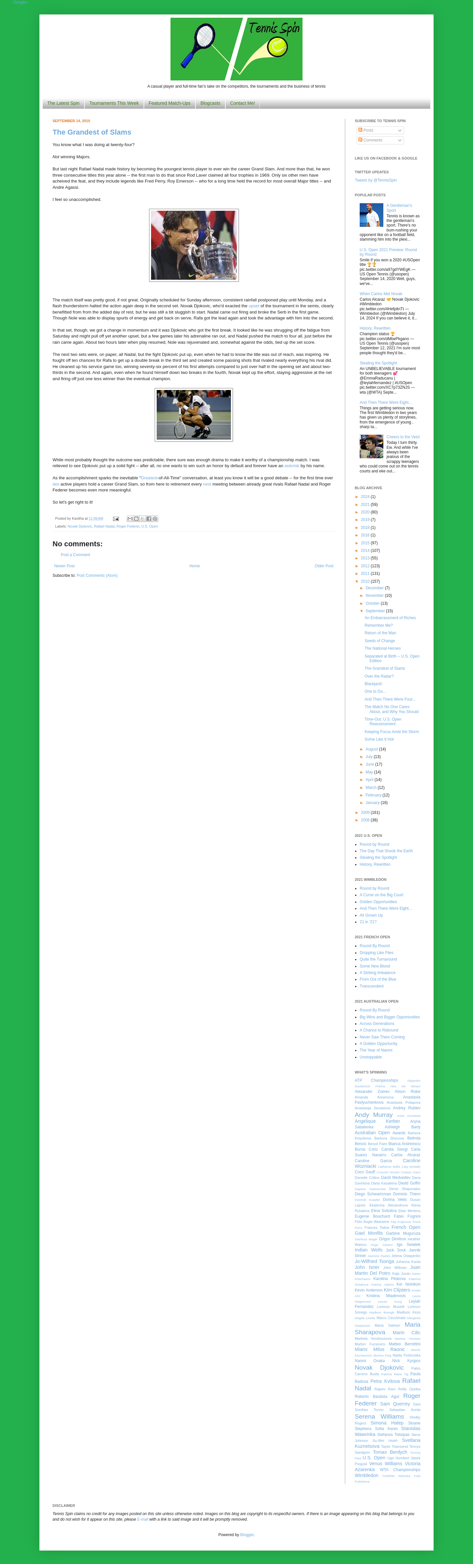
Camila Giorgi (394, 1149)
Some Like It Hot (379, 739)
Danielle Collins (367, 1178)
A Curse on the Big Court (381, 895)
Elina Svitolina (383, 1210)
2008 (366, 820)
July (370, 756)
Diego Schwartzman (373, 1194)
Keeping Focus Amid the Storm (392, 731)
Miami (361, 1349)
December (375, 588)
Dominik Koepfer (367, 1200)
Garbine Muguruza (403, 1233)
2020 (366, 512)
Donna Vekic (395, 1199)
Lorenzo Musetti (391, 1307)
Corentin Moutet (387, 1172)
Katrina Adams (382, 1284)
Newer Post (64, 566)
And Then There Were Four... (390, 699)
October (373, 603)
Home (195, 566)
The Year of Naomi (376, 1050)
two (56, 484)
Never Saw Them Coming (382, 1037)
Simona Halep (387, 1422)
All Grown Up (371, 915)
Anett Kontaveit (408, 1116)
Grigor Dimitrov (392, 1239)
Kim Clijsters (397, 1289)
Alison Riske (407, 1091)
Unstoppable (371, 1057)
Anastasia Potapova (403, 1102)
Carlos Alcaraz (405, 1155)
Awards (399, 1133)
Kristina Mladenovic (386, 1295)
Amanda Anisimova (374, 1097)
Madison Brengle (382, 1312)
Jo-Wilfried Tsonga (374, 1261)
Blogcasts (210, 103)
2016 (366, 535)
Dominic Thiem (406, 1194)
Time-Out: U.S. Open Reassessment (383, 721)
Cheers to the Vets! (403, 437)
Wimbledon (366, 1475)
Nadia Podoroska (406, 1355)
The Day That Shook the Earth (386, 851)
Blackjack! (373, 684)
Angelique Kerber (377, 1121)
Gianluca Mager (366, 1239)
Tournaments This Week (114, 103)
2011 (366, 573)
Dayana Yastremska (370, 1189)
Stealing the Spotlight (378, 363)
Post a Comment (75, 555)
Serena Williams (379, 1416)
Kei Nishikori (408, 1284)
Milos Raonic (389, 1349)
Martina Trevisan (407, 1338)
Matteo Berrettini (404, 1344)
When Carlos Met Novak (381, 294)
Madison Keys (408, 1312)
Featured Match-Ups (170, 103)
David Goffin (409, 1183)
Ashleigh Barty (402, 1127)
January (373, 802)
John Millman (395, 1268)
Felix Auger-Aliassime (372, 1222)
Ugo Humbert (398, 1458)
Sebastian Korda (404, 1410)
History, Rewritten (375, 328)
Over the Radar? (379, 676)
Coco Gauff (365, 1172)
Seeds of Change (380, 641)
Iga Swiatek (408, 1244)
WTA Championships (400, 1469)
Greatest (149, 477)
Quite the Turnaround (378, 959)
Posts (365, 130)
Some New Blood (375, 966)
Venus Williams (385, 1463)
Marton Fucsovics (370, 1344)
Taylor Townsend (394, 1446)
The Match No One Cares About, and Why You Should (391, 709)
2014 (366, 550)
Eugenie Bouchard (372, 1216)
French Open (406, 1227)
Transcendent (372, 986)
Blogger (247, 1534)
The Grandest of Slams (92, 132)
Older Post (324, 566)
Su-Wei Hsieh (384, 1441)
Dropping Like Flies (377, 952)
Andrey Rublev (406, 1108)
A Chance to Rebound (379, 1030)
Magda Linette (365, 1318)
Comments (370, 140)
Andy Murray (374, 1114)
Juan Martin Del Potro (387, 1270)
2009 (366, 812)
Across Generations (377, 1023)
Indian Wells (368, 1249)
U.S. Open (149, 526)
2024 (366, 496)
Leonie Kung (390, 1301)
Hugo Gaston (382, 1245)
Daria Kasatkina (384, 1183)
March (372, 787)
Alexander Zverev (372, 1091)
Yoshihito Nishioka (396, 1476)
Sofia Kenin (386, 1428)
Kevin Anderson (369, 1290)
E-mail (142, 1519)
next (207, 484)
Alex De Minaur (405, 1086)
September (376, 611)
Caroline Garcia (373, 1161)
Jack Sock (396, 1250)
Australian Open (372, 1132)
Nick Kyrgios (406, 1360)
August (372, 749)
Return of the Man (380, 633)
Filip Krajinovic (401, 1222)
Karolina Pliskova (389, 1278)
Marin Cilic (406, 1332)
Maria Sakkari (387, 1325)
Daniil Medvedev (396, 1177)
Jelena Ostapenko (406, 1256)
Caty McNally (410, 1166)
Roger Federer (128, 526)
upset (254, 305)
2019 (366, 519)
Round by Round (374, 844)
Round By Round (375, 946)
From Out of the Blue (378, 979)
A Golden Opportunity (378, 1043)
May (370, 772)
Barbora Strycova (389, 1138)
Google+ (20, 2)
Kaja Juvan (401, 1273)
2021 (366, 504)
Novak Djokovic (80, 526)
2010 (366, 581)
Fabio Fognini (407, 1216)
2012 (366, 566)
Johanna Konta (408, 1262)
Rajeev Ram (384, 1389)
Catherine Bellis (389, 1166)
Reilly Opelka (409, 1389)
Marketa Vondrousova (373, 1338)
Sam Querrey (395, 1403)
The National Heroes (383, 648)
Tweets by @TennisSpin (376, 180)
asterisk (291, 465)
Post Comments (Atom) (97, 575)
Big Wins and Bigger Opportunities (390, 1017)
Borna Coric (366, 1149)
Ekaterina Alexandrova (389, 1205)
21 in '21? (368, 922)
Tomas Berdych (390, 1452)
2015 (366, 543)
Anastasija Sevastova (372, 1108)
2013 (366, 558)
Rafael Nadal (104, 526)
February (374, 795)
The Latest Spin (63, 103)
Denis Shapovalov (404, 1189)
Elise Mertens (409, 1211)
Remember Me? (379, 625)
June (370, 764)
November (375, 595)
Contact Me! (242, 103)
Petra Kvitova (385, 1381)
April (370, 779)
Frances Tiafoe (377, 1227)
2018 (366, 527)
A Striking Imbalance (377, 972)
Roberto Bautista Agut (377, 1396)
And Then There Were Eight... (386, 402)
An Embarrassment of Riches (390, 618)
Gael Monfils (369, 1233)
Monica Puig (382, 1355)
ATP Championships (376, 1080)
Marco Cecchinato (391, 1318)
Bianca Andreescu (404, 1143)
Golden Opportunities (378, 902)
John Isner (367, 1267)
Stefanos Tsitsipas (393, 1434)
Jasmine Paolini (379, 1256)
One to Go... (375, 691)
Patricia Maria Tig (394, 1374)
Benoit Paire (377, 1144)
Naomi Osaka (370, 1360)
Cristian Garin (410, 1172)
